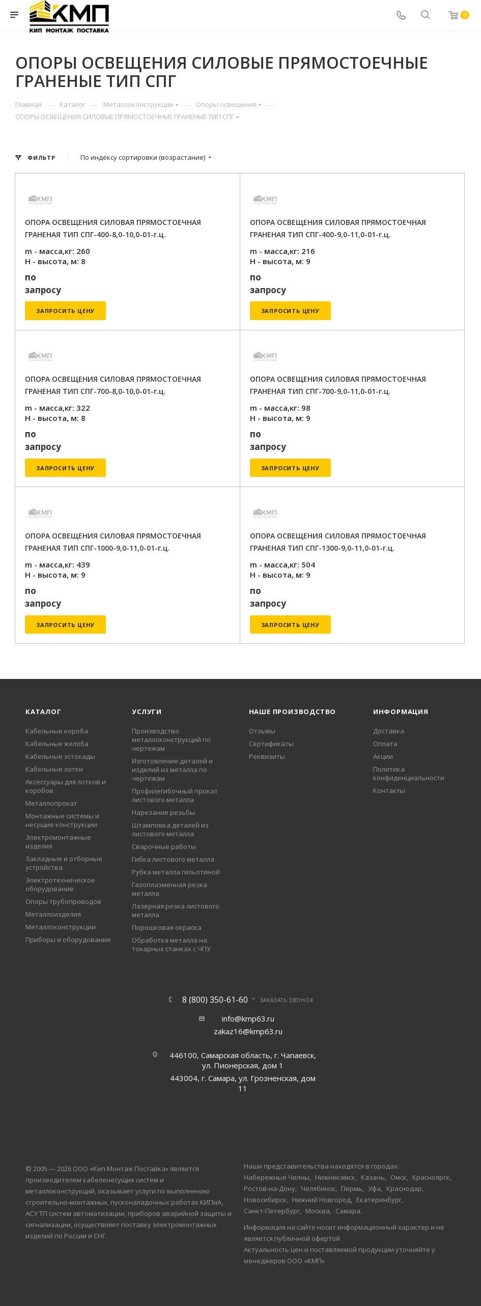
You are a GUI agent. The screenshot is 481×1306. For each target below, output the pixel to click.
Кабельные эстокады (60, 756)
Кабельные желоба (57, 743)
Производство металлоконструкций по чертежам (171, 739)
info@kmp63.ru (248, 1018)
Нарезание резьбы (163, 812)
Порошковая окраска (167, 927)
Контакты (389, 790)
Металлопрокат (51, 803)
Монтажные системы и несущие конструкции (62, 820)
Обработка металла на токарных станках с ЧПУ (171, 944)
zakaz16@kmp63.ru (248, 1031)
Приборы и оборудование (68, 939)
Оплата (385, 743)
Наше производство (292, 711)
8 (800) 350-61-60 (215, 1000)
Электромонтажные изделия (58, 841)
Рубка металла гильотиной (176, 871)
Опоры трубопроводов (63, 901)
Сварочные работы (164, 846)
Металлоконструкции (60, 926)
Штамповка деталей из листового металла (170, 829)
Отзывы (262, 730)
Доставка (388, 730)
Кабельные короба (56, 730)
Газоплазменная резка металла (169, 889)
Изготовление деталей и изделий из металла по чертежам (172, 769)
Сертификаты (271, 743)
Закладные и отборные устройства (63, 863)
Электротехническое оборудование (60, 884)
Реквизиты (267, 756)
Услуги (147, 711)
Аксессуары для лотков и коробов (65, 786)
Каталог (43, 711)
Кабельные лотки (54, 769)
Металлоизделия (53, 914)
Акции (383, 756)
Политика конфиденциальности (408, 773)
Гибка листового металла (173, 859)
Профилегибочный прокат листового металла (175, 795)
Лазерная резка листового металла (175, 910)
